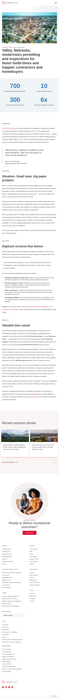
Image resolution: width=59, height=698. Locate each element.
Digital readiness (6, 661)
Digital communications (8, 656)
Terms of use (5, 627)
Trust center (5, 624)
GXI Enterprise (6, 585)
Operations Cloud (6, 580)
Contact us (32, 593)
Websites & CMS (6, 603)
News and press (34, 575)
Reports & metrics (34, 559)
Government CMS (6, 664)
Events (31, 554)
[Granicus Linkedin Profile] (9, 687)
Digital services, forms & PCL (9, 598)
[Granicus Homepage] (9, 681)
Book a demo (29, 532)
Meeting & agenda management (10, 596)
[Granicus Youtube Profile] (6, 687)
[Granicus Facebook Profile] (3, 687)
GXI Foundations (6, 587)
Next (55, 462)
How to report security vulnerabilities (11, 642)
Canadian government (7, 561)
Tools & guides (33, 556)
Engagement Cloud (7, 577)
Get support (32, 598)
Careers (32, 577)
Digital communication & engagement (11, 601)
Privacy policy (5, 629)
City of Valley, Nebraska (12, 128)
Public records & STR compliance (10, 606)
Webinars (32, 564)
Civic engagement (6, 651)
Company (32, 572)
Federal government (7, 556)
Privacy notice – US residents (9, 632)
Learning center (33, 549)
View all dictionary (6, 671)
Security (4, 637)
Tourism (4, 564)
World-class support (35, 585)
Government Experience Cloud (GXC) (11, 572)
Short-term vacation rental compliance (12, 669)
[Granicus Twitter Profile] (12, 687)
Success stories (34, 561)
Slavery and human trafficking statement (12, 639)
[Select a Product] (13, 615)
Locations (32, 601)
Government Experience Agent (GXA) (11, 582)
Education (4, 559)
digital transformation (33, 397)
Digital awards (33, 580)
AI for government (6, 649)
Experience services (35, 582)
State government (6, 554)
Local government (6, 549)
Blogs (31, 551)
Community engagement (8, 654)
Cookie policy (5, 634)
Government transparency (8, 666)
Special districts (6, 551)
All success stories (9, 462)
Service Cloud (5, 575)
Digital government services (9, 659)
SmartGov (34, 131)
